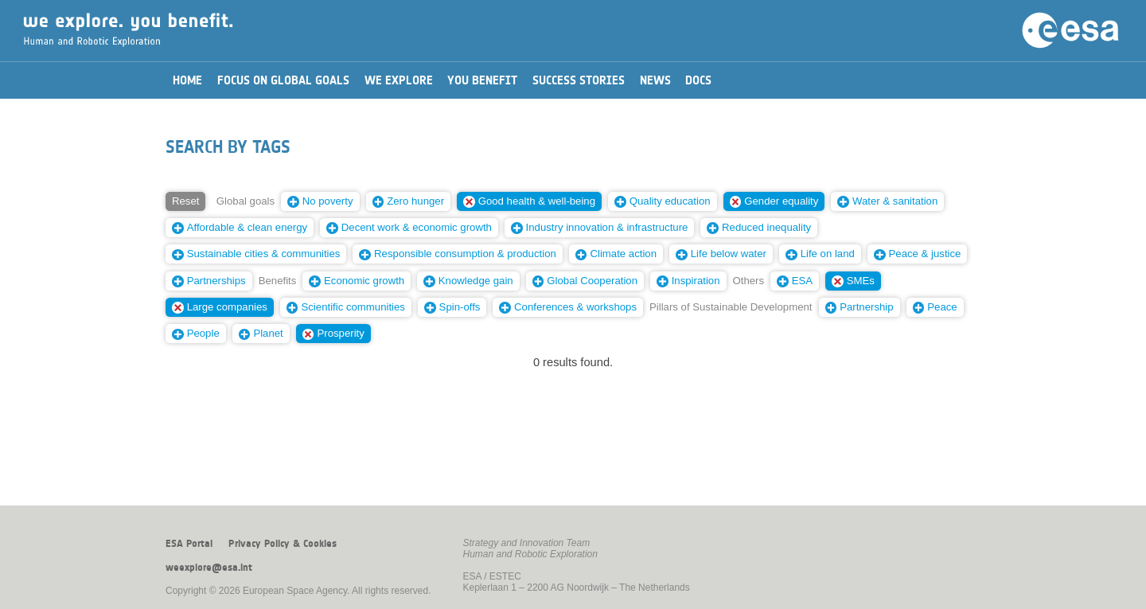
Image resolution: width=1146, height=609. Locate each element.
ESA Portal (189, 543)
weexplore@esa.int (209, 567)
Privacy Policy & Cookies (282, 543)
